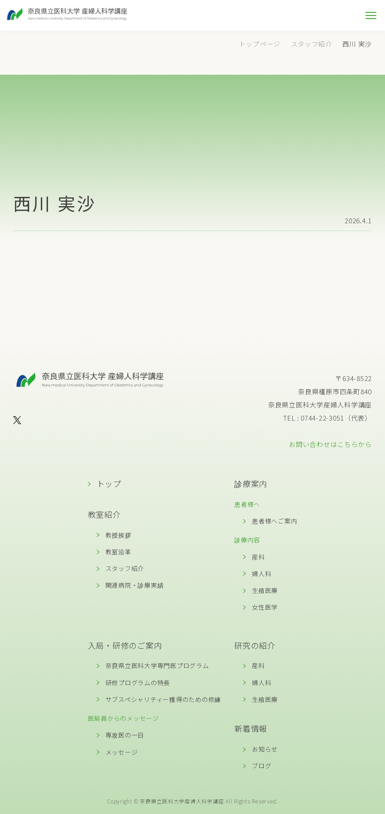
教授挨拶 (118, 535)
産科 (258, 556)
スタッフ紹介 (125, 568)
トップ (109, 483)
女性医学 (265, 607)
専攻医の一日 (125, 734)
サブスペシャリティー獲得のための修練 (163, 699)
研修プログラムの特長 (138, 682)
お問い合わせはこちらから (330, 444)
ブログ (261, 765)
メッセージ (121, 752)
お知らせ (265, 749)
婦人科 (261, 573)
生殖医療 (265, 590)
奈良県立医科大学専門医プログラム (157, 665)
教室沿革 (118, 551)
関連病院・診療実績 (134, 585)
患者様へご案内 (274, 520)
